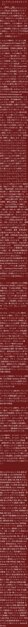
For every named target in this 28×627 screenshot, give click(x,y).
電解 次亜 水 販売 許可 (10, 549)
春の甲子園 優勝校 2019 (11, 516)
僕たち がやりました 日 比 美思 (12, 472)
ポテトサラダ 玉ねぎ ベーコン (12, 587)
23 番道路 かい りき (9, 610)
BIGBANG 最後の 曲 (7, 480)
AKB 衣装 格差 (17, 541)
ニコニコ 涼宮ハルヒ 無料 (16, 508)
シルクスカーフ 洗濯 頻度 (14, 603)
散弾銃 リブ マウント (11, 615)
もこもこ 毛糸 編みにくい (16, 551)
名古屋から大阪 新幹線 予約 (14, 477)
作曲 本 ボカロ (21, 480)
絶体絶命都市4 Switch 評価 (10, 482)
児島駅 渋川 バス (19, 569)
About (7, 7)
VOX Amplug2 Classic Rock (9, 523)
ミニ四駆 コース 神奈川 (17, 531)
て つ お (19, 564)
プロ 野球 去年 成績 (17, 485)
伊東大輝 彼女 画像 (13, 562)
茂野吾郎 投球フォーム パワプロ (14, 521)
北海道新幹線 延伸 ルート (15, 621)
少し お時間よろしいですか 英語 (15, 585)
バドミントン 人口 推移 (9, 511)
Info (13, 7)
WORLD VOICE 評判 (14, 595)
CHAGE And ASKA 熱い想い (10, 536)
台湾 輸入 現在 (11, 500)
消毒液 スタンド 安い (8, 572)
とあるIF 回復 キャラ (11, 498)
